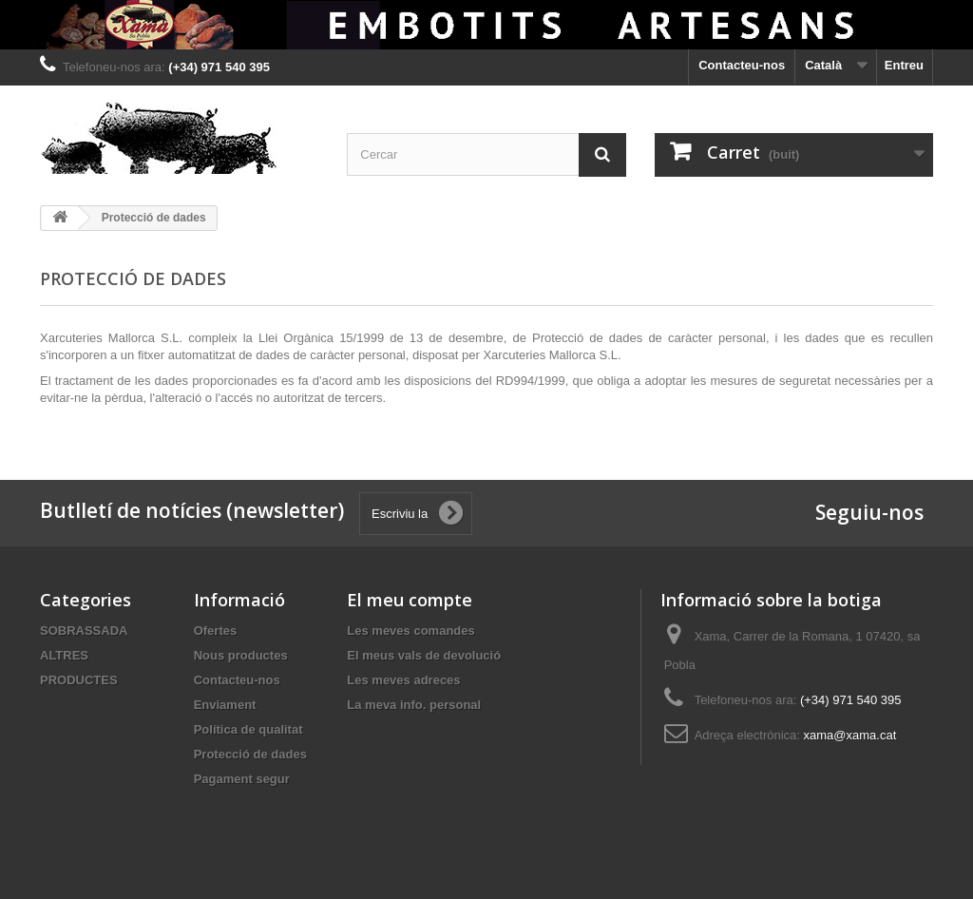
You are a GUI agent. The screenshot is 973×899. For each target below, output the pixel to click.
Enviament (225, 705)
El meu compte (409, 599)
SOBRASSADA (83, 630)
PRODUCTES (79, 680)
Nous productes (241, 655)
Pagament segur (242, 779)
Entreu (904, 65)
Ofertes (216, 630)
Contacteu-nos (741, 65)
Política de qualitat (248, 729)
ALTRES (64, 655)
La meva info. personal (414, 705)
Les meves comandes (410, 630)
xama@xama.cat (850, 735)
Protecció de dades (250, 754)
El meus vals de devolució (424, 655)
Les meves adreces (403, 680)
